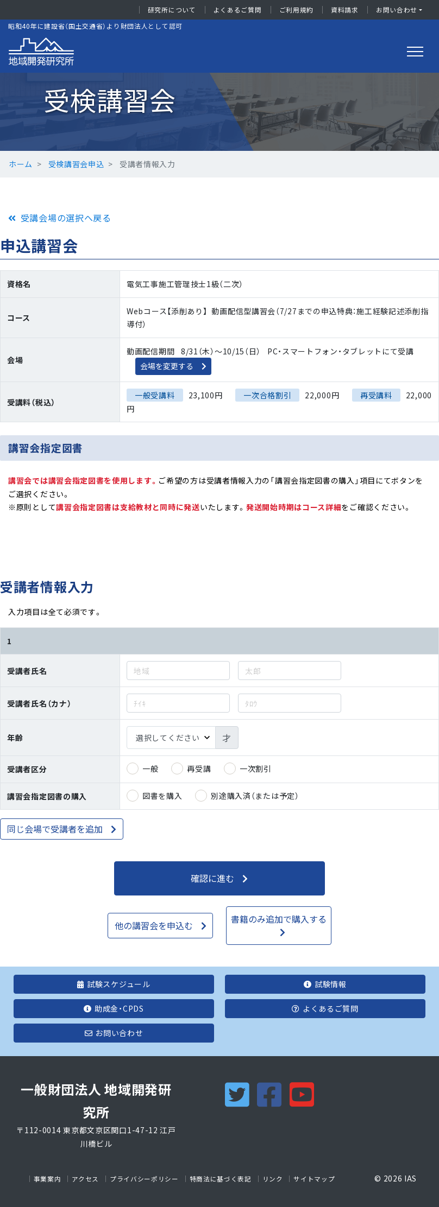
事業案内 (47, 1179)
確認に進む (212, 878)
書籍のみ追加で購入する (279, 918)
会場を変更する (166, 365)
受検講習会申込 (76, 163)
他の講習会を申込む (154, 925)
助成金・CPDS (113, 1008)
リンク (272, 1179)
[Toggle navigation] (415, 51)
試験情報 (325, 984)
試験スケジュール (113, 984)
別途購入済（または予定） (255, 795)
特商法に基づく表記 (221, 1179)
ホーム (21, 163)
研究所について (172, 10)
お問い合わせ (396, 10)
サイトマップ (314, 1179)
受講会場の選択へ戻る (66, 217)
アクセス (85, 1179)
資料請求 (345, 10)
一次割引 (256, 768)
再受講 (199, 768)
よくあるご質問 (238, 10)
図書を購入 (162, 795)
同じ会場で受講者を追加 (55, 828)
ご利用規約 (296, 10)
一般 (150, 768)
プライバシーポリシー (144, 1179)
